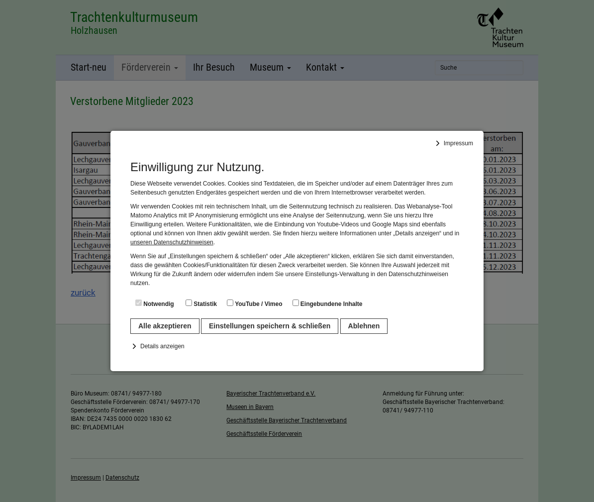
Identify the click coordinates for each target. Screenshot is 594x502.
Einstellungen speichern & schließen (269, 326)
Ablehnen (364, 326)
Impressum (458, 143)
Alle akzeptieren (165, 326)
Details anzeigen (162, 346)
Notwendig (154, 303)
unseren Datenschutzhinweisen (171, 242)
